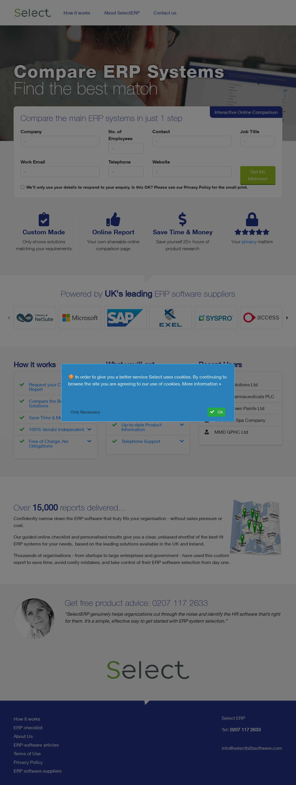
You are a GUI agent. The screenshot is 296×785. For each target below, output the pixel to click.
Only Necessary (85, 412)
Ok (216, 412)
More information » (201, 383)
